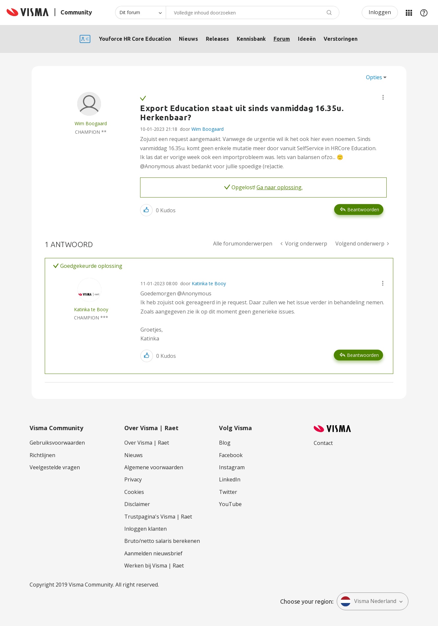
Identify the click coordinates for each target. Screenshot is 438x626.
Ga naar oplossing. (279, 187)
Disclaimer (137, 504)
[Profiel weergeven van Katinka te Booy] (91, 309)
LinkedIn (229, 479)
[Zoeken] (252, 12)
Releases (217, 39)
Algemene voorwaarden (153, 467)
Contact (323, 443)
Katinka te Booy (209, 283)
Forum (282, 39)
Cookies (134, 492)
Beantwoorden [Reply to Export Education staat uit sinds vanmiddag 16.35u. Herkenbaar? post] (363, 209)
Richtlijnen (42, 455)
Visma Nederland (368, 601)
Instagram (232, 467)
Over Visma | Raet (146, 442)
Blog (225, 442)
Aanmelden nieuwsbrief (153, 553)
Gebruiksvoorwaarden (57, 442)
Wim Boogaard (207, 129)
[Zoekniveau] (140, 12)
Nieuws (188, 39)
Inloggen (380, 12)
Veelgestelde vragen (55, 467)
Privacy (133, 479)
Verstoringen (340, 39)
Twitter (228, 492)
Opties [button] (374, 77)
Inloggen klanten (145, 528)
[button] (383, 97)
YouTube (230, 504)
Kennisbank (251, 39)
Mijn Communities (408, 12)
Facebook (231, 455)
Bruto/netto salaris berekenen (162, 541)
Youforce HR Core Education (135, 39)
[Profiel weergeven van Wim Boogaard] (91, 123)
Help (423, 12)
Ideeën (307, 39)
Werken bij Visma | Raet (154, 565)
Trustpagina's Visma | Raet (158, 516)
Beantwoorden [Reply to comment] (363, 355)
